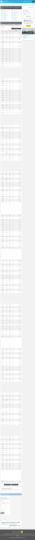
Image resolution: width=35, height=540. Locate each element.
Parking (17, 534)
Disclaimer (25, 534)
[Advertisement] (11, 73)
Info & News (21, 534)
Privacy (28, 534)
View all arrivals (7, 485)
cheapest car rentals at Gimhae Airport (11, 524)
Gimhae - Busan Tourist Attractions (27, 36)
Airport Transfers (13, 534)
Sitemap (30, 534)
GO (33, 1)
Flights (7, 534)
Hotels (19, 534)
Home (5, 534)
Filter (16, 29)
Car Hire (9, 534)
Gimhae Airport (8, 2)
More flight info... (15, 485)
